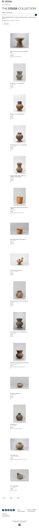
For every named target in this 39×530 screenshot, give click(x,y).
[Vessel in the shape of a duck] (19, 260)
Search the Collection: (7, 12)
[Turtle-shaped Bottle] (19, 475)
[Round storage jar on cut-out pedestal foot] (19, 134)
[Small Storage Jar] (19, 414)
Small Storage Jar (13, 424)
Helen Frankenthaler (23, 17)
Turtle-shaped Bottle (14, 485)
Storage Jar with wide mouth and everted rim (19, 301)
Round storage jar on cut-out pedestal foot (18, 144)
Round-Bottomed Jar (14, 455)
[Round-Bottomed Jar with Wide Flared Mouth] (19, 352)
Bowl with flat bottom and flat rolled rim (18, 239)
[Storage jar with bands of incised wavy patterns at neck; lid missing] (19, 165)
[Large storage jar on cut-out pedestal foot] (19, 321)
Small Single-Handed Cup (15, 393)
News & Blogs (21, 511)
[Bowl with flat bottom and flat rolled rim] (19, 229)
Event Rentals (31, 511)
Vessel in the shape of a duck (16, 270)
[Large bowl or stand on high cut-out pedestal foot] (19, 40)
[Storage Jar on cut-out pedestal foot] (19, 72)
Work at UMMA (32, 509)
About (19, 509)
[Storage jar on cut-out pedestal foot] (19, 103)
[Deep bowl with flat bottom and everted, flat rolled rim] (19, 197)
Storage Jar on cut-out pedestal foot (17, 83)
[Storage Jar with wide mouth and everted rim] (19, 290)
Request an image (5, 20)
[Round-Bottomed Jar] (19, 444)
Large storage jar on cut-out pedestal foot (18, 331)
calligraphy (17, 17)
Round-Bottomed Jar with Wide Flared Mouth (19, 362)
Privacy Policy (23, 521)
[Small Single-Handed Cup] (19, 383)
